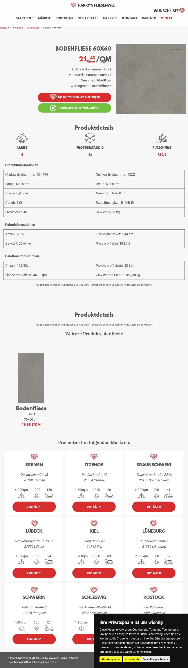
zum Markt (34, 506)
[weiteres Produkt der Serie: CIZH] (31, 378)
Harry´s (110, 18)
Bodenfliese (31, 408)
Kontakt (129, 18)
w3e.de (54, 662)
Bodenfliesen (33, 27)
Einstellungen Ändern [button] (155, 659)
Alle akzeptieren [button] (110, 659)
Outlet (166, 18)
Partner (149, 18)
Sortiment (64, 18)
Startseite (24, 18)
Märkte (44, 18)
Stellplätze (88, 18)
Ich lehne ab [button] (132, 659)
